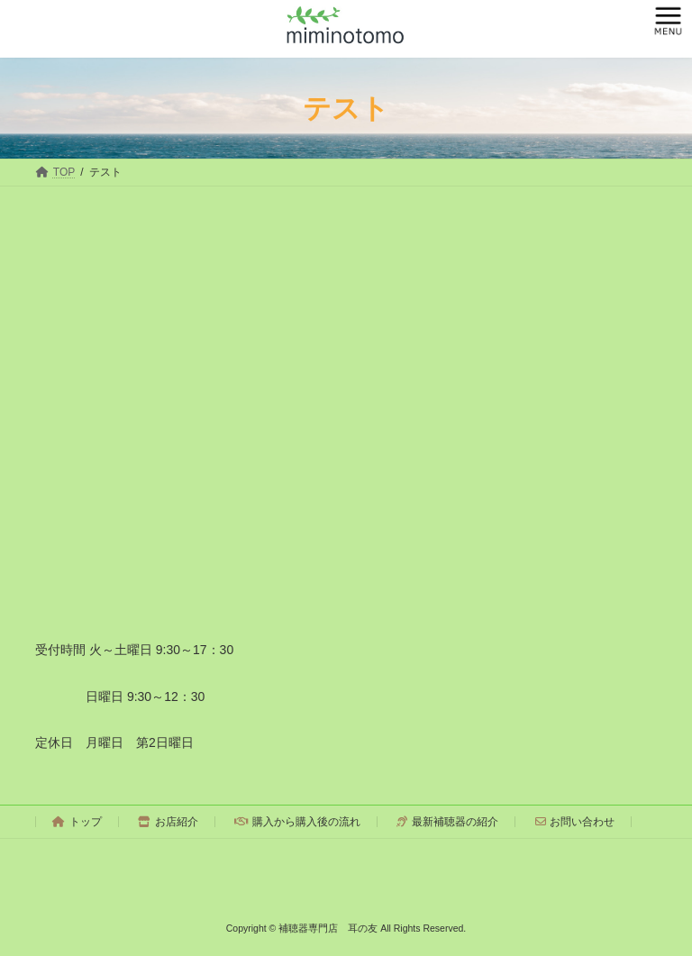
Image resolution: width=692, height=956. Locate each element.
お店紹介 (168, 821)
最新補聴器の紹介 (447, 821)
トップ (77, 821)
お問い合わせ (575, 821)
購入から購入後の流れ (297, 821)
